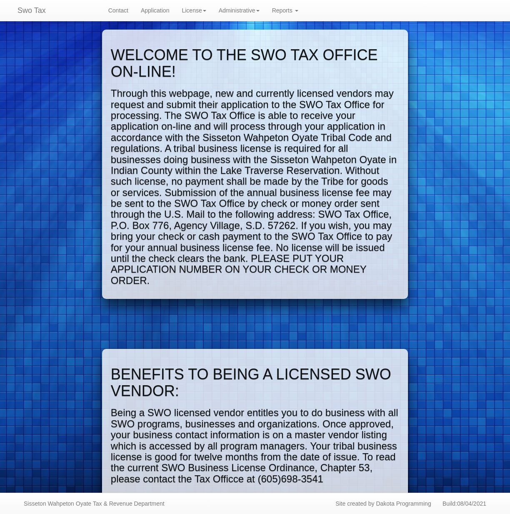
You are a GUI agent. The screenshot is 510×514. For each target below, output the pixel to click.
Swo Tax (32, 10)
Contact (118, 10)
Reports (285, 10)
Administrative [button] (239, 10)
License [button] (194, 10)
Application (155, 10)
